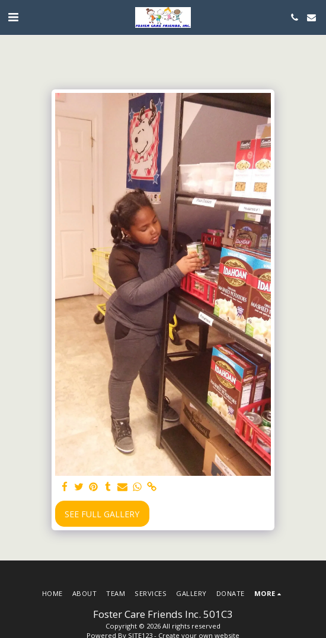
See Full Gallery (102, 514)
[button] (13, 17)
